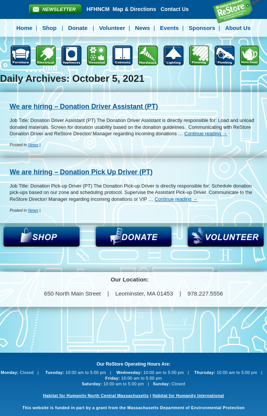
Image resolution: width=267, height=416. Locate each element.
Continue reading (205, 133)
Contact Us (175, 9)
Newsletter (59, 9)
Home (24, 28)
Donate (77, 28)
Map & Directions (134, 9)
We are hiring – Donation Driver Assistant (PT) (84, 106)
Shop (49, 28)
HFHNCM (98, 9)
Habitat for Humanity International (188, 395)
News (142, 28)
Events (169, 28)
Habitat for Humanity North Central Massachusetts (96, 395)
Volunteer (112, 28)
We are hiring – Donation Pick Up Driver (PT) (81, 172)
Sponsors (202, 28)
